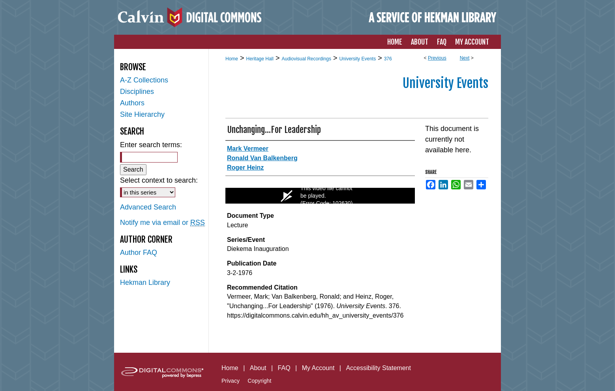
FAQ (284, 368)
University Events (357, 59)
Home (231, 59)
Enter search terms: (151, 145)
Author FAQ (138, 252)
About (258, 368)
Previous (437, 58)
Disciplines (137, 91)
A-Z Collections (144, 80)
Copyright (259, 381)
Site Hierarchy (142, 114)
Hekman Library (145, 282)
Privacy (230, 381)
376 (388, 59)
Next (465, 58)
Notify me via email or (162, 223)
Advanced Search (148, 207)
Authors (132, 103)
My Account (318, 368)
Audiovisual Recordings (306, 59)
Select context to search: (159, 180)
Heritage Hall (260, 59)
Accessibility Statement (378, 368)
